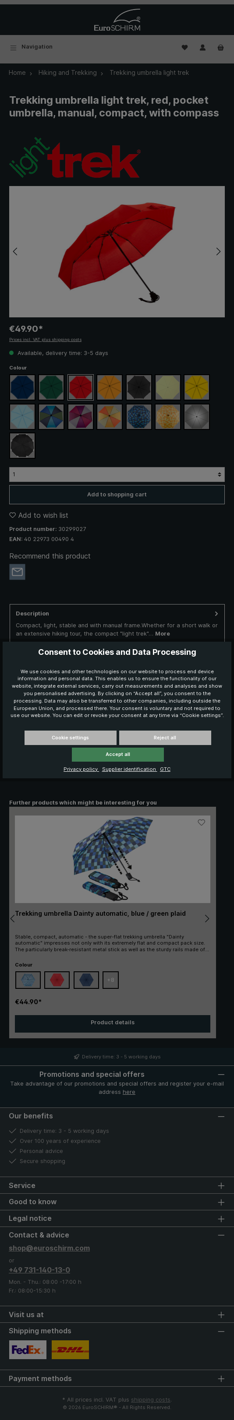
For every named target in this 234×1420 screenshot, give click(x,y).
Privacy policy (81, 769)
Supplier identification (129, 769)
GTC (165, 769)
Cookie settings (70, 738)
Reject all (165, 738)
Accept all (118, 754)
